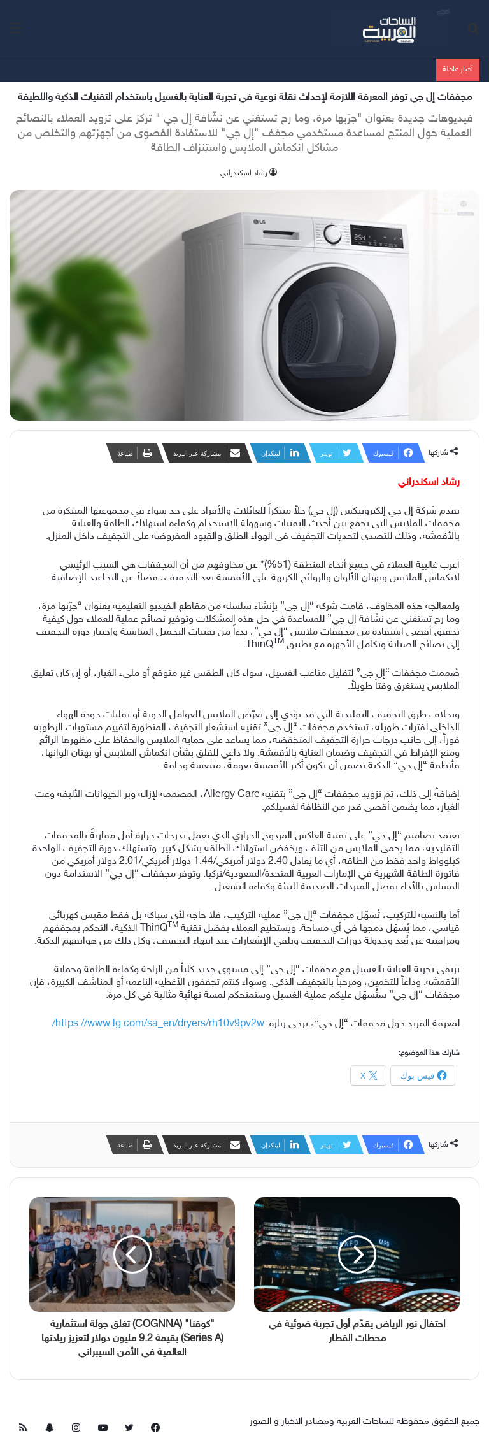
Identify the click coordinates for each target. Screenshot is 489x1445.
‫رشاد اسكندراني (243, 173)
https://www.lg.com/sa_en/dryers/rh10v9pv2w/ (158, 1024)
